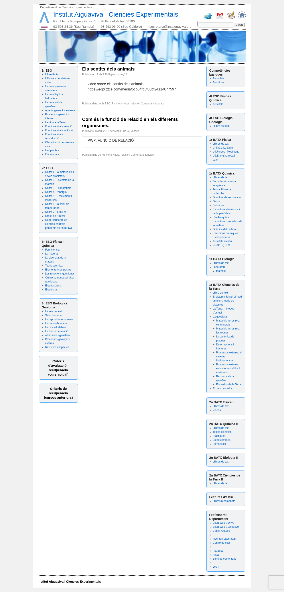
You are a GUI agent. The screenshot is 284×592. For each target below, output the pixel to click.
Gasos (217, 201)
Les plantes (52, 150)
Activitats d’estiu (222, 241)
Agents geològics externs (60, 110)
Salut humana (53, 315)
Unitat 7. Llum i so (56, 212)
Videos (217, 410)
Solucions (218, 82)
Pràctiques (219, 435)
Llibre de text (53, 74)
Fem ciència (52, 249)
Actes (216, 554)
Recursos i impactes (57, 347)
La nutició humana (56, 323)
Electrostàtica (53, 285)
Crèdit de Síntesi (55, 216)
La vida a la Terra (55, 122)
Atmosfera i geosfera (57, 335)
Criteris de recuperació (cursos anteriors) (58, 393)
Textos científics (222, 431)
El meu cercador (222, 388)
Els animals (52, 154)
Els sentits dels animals (108, 68)
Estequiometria (222, 439)
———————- (222, 534)
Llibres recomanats (224, 501)
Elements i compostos (58, 269)
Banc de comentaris (224, 558)
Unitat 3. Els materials (58, 188)
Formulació (219, 443)
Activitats (218, 104)
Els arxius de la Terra (228, 384)
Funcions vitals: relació (58, 126)
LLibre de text (221, 125)
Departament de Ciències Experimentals (66, 7)
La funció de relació (56, 331)
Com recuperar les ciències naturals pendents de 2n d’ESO (58, 223)
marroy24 (121, 74)
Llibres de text (53, 311)
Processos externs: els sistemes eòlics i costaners (228, 368)
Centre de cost (221, 542)
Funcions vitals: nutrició (59, 130)
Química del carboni (225, 229)
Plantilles (218, 550)
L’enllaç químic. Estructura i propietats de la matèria (227, 221)
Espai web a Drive (223, 522)
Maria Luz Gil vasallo (126, 131)
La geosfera (220, 316)
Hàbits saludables (55, 327)
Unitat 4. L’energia (56, 192)
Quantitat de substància (227, 197)
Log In (216, 566)
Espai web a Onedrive (226, 526)
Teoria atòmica (54, 265)
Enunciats (219, 78)
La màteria (51, 253)
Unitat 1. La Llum (223, 147)
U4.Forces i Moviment (226, 151)
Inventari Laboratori (224, 538)
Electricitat (51, 289)
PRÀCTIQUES (221, 245)
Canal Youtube (221, 530)
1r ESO (106, 103)
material (221, 270)
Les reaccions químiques (60, 273)
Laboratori (219, 267)
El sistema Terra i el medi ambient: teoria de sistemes (228, 300)
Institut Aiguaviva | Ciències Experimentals (115, 14)
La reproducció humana (59, 319)
